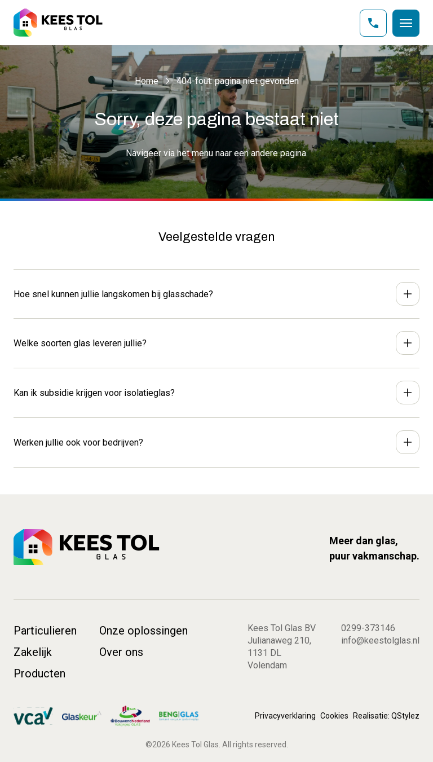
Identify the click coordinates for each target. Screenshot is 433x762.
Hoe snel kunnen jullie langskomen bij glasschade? (113, 294)
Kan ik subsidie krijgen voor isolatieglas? (94, 392)
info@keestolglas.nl (380, 640)
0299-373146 (368, 628)
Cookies (334, 715)
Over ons (121, 652)
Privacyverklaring (285, 715)
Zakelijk (33, 652)
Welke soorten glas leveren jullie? (80, 343)
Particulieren (45, 630)
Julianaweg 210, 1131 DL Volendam (279, 653)
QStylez (405, 715)
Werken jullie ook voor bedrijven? (78, 442)
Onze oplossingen (143, 630)
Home (146, 81)
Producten (39, 673)
